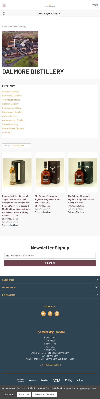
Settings (8, 394)
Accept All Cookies (44, 394)
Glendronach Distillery (12, 112)
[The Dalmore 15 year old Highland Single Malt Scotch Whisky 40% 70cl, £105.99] (82, 172)
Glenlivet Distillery (10, 104)
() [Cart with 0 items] (95, 5)
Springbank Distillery (11, 108)
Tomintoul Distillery (11, 100)
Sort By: (7, 146)
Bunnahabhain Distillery (13, 128)
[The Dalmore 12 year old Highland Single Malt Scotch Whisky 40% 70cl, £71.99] (50, 172)
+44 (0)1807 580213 (51, 365)
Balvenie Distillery (10, 124)
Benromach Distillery (12, 95)
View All (6, 132)
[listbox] (21, 146)
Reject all (24, 394)
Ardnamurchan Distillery (13, 120)
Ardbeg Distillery (9, 116)
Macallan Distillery (10, 91)
